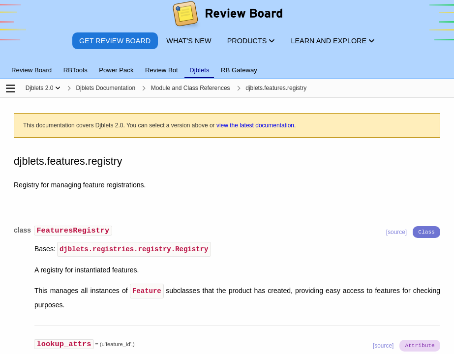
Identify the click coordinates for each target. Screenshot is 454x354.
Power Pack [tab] (116, 70)
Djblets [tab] (199, 70)
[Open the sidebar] (10, 89)
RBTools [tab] (75, 70)
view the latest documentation (255, 125)
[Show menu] (58, 88)
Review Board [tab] (31, 70)
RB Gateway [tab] (239, 70)
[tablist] (227, 64)
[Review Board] (227, 16)
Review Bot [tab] (161, 70)
